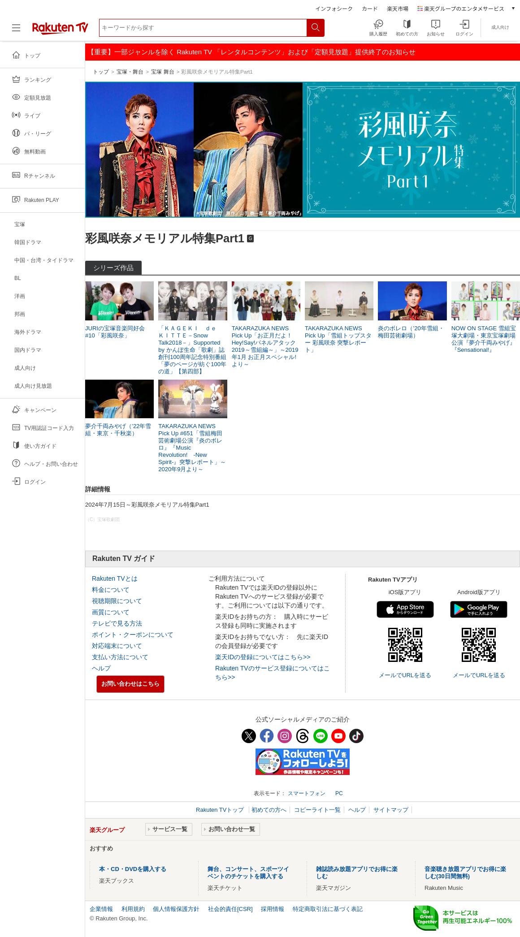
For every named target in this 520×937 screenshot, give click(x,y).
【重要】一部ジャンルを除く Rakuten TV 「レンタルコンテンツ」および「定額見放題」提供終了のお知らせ (251, 52)
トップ (101, 71)
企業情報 (101, 909)
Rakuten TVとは (115, 578)
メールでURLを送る (405, 675)
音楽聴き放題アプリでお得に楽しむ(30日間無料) (465, 873)
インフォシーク (334, 8)
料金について (111, 589)
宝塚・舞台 (130, 71)
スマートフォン (306, 793)
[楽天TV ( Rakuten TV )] (60, 33)
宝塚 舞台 (162, 71)
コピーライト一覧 (317, 809)
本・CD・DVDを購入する (132, 869)
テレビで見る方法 (117, 623)
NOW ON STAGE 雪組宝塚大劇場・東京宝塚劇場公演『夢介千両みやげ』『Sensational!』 (483, 339)
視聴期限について (117, 600)
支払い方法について (120, 657)
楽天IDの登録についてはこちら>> (262, 657)
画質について (111, 612)
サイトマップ (390, 809)
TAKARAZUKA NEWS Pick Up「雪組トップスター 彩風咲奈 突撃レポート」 (338, 339)
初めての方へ (268, 809)
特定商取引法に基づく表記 (328, 909)
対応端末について (117, 645)
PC (339, 793)
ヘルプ (101, 668)
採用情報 (272, 909)
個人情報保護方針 (176, 909)
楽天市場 (397, 8)
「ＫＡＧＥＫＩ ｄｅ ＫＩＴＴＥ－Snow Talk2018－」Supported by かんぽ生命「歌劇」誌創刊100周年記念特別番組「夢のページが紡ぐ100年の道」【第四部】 (192, 350)
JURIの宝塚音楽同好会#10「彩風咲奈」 (115, 332)
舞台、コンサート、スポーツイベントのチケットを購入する (248, 873)
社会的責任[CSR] (230, 909)
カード (370, 8)
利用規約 (133, 909)
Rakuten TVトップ (221, 809)
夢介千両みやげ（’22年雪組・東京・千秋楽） (118, 430)
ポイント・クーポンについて (132, 634)
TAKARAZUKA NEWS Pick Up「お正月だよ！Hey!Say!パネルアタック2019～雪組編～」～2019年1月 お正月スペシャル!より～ (265, 346)
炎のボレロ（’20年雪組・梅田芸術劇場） (411, 332)
